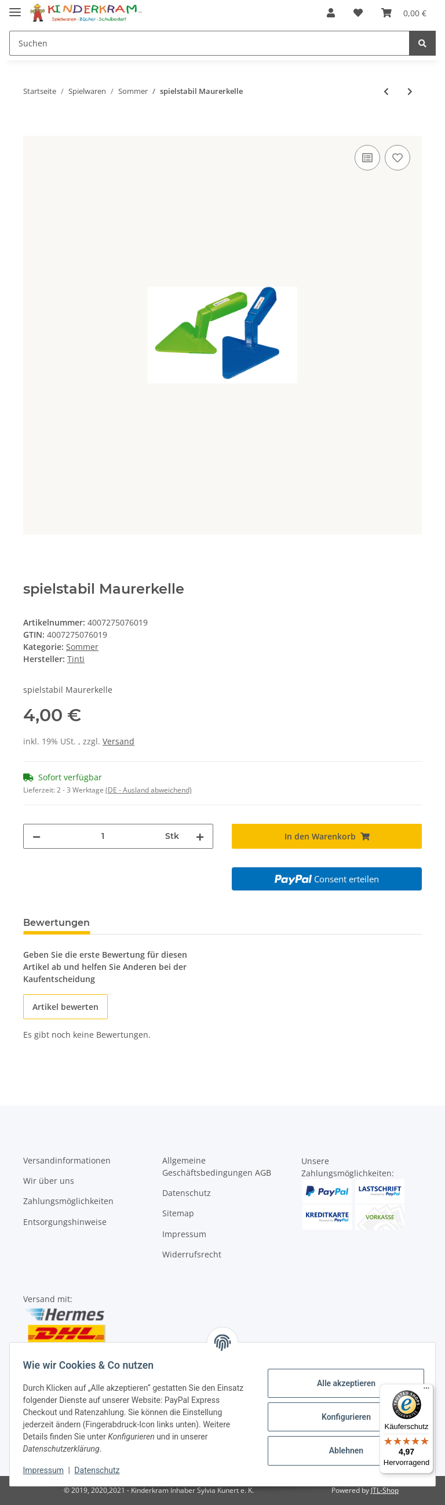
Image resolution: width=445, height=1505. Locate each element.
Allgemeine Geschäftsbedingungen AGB (216, 1166)
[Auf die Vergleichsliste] (367, 157)
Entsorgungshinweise (65, 1221)
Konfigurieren (340, 1417)
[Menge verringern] (36, 836)
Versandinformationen (67, 1160)
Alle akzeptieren (340, 1383)
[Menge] (103, 836)
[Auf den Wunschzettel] (397, 157)
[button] (331, 12)
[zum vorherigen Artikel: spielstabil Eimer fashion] (386, 91)
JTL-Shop (385, 1490)
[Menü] (426, 1391)
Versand (118, 741)
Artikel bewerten (65, 1006)
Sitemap (178, 1213)
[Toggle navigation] (15, 7)
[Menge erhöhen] (200, 836)
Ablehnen (340, 1450)
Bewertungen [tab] (56, 922)
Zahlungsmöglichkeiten (68, 1200)
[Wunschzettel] (358, 12)
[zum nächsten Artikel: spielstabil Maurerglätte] (410, 91)
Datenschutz (186, 1192)
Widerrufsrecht (191, 1254)
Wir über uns (48, 1180)
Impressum (184, 1233)
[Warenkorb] (404, 12)
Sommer (82, 646)
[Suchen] (209, 43)
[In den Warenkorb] (32, 129)
